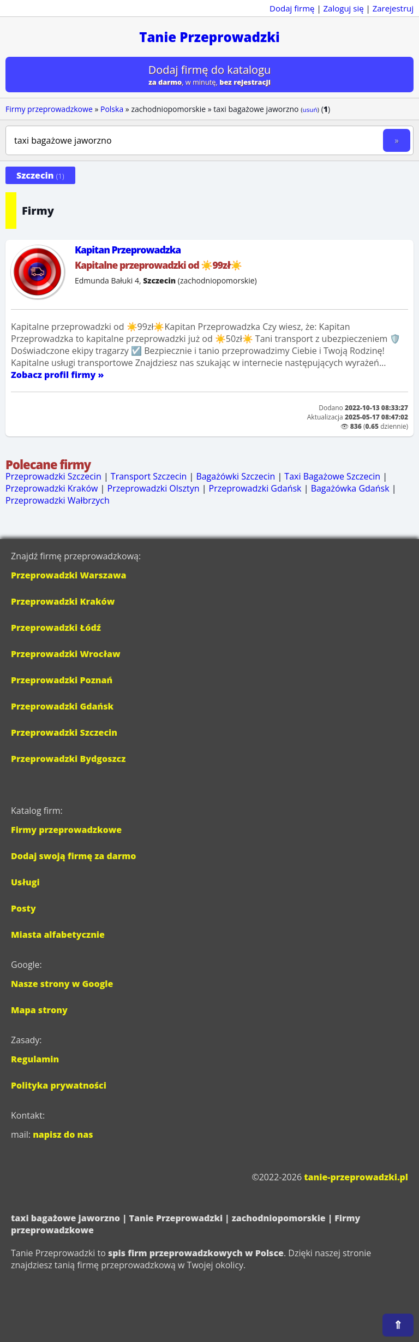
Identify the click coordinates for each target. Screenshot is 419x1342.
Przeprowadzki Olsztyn (153, 488)
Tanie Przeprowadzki (209, 37)
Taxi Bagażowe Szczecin (332, 476)
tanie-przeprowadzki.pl (356, 1177)
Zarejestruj (393, 8)
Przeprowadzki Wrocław (66, 654)
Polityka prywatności (58, 1085)
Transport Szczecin (149, 476)
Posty (23, 908)
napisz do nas (63, 1134)
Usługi (25, 882)
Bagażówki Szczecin (235, 476)
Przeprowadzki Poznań (61, 680)
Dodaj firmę (292, 8)
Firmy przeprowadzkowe (49, 109)
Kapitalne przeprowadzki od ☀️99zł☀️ (158, 264)
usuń (310, 109)
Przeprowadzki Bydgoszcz (68, 759)
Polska (111, 109)
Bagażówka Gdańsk (350, 488)
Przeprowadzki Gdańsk (255, 488)
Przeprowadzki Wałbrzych (57, 500)
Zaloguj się (344, 8)
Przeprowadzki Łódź (56, 628)
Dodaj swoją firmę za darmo (73, 856)
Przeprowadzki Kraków (51, 488)
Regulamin (35, 1059)
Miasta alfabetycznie (58, 935)
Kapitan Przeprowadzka (128, 249)
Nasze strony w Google (62, 984)
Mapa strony (39, 1010)
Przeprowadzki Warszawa (68, 575)
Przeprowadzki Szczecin (53, 476)
